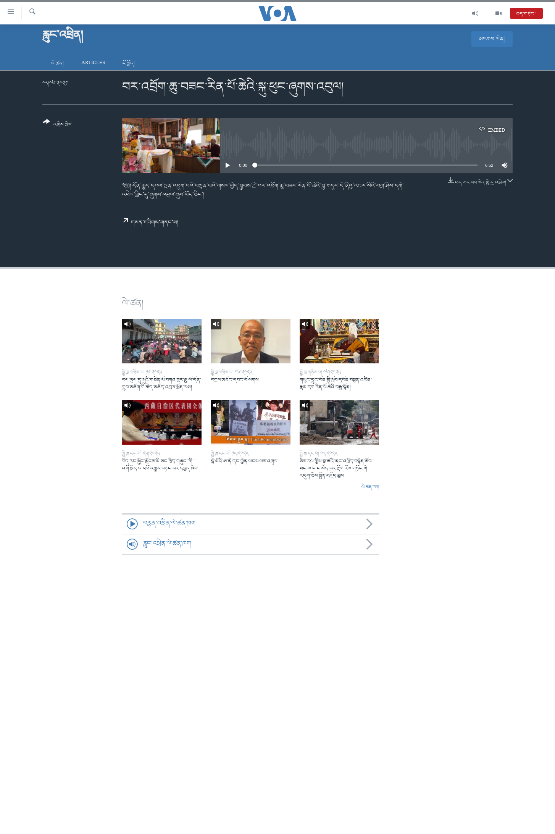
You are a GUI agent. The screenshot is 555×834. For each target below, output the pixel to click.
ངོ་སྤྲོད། (129, 64)
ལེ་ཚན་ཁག (370, 487)
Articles (93, 64)
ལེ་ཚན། (57, 64)
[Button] (58, 126)
